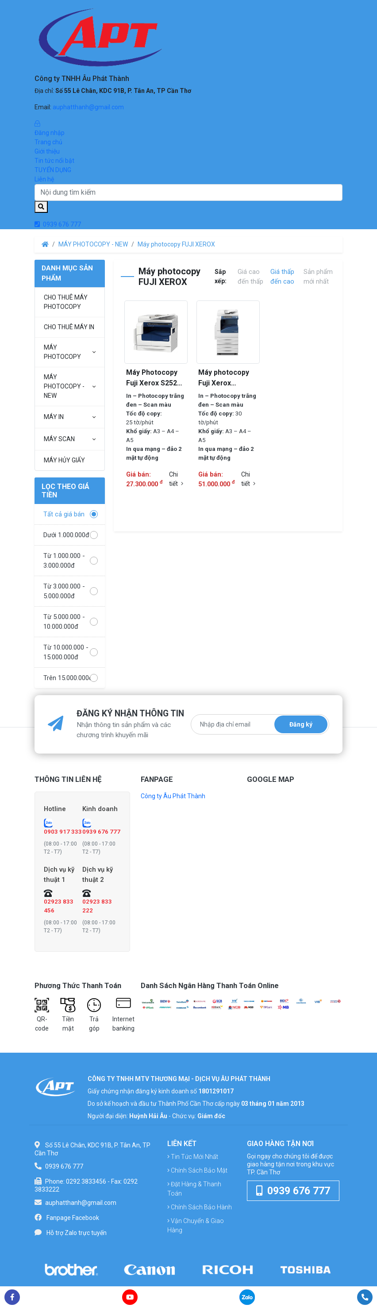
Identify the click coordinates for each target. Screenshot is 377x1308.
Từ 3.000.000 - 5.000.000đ (70, 591)
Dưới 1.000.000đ (70, 535)
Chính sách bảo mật (197, 1171)
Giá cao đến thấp (250, 276)
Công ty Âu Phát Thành (173, 796)
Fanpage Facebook (72, 1219)
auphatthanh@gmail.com (88, 107)
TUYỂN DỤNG (53, 169)
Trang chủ (48, 142)
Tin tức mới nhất (192, 1158)
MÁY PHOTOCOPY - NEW (93, 244)
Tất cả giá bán (70, 514)
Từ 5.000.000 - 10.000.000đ (70, 622)
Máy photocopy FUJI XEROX (176, 244)
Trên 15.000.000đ (70, 678)
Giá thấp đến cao (282, 276)
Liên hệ (44, 179)
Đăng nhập (188, 127)
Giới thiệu (47, 151)
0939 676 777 (58, 224)
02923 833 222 (97, 907)
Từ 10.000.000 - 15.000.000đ (70, 652)
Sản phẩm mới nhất (318, 276)
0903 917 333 (63, 831)
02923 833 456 (58, 907)
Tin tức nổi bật (54, 160)
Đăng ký (300, 724)
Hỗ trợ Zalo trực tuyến (76, 1234)
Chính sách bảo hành (199, 1208)
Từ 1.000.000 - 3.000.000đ (70, 560)
